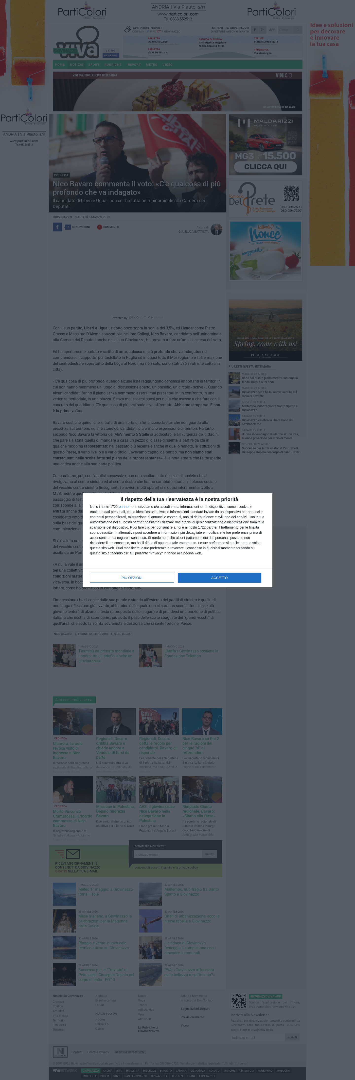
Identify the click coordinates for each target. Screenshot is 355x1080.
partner (124, 506)
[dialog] (177, 540)
